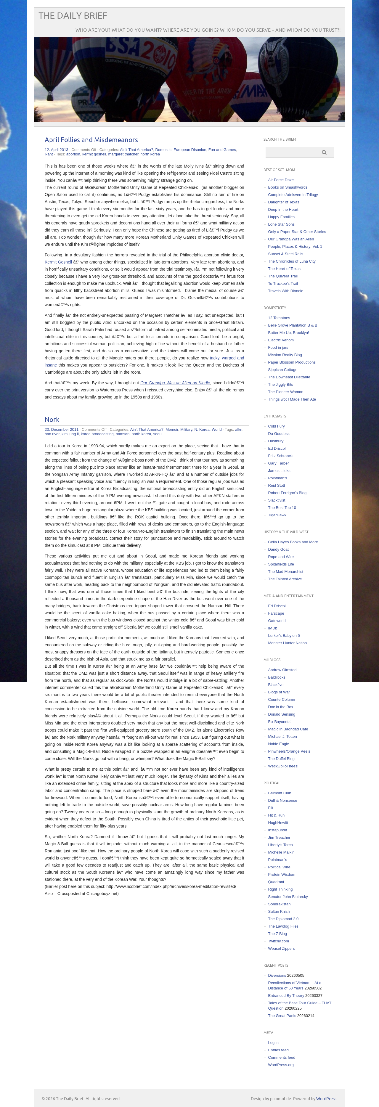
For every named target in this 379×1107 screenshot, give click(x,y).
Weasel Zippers (281, 948)
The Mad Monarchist (285, 571)
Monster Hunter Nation (287, 643)
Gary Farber (278, 463)
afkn (239, 429)
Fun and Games (222, 149)
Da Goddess (279, 433)
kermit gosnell (94, 154)
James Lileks (279, 470)
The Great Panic (282, 1015)
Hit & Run (276, 815)
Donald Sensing (282, 714)
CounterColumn (281, 699)
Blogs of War (279, 692)
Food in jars (278, 347)
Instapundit (277, 830)
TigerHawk (277, 515)
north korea (150, 154)
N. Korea (201, 429)
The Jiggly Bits (280, 384)
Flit (270, 808)
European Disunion (190, 149)
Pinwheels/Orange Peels (289, 751)
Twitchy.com (278, 941)
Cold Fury (276, 426)
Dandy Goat (278, 549)
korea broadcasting (97, 434)
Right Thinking (280, 889)
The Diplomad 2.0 (283, 919)
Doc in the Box (280, 707)
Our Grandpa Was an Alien (291, 239)
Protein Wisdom (282, 874)
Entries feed (278, 1050)
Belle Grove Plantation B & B (292, 325)
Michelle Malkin (281, 852)
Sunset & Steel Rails (285, 254)
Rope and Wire (281, 557)
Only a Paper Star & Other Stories (297, 231)
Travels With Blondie (285, 291)
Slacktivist (276, 500)
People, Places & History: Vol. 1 (295, 246)
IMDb (272, 628)
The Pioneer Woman (285, 392)
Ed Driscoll (277, 448)
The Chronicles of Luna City (292, 261)
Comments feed (282, 1057)
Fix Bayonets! (280, 721)
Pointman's (277, 478)
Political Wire (279, 867)
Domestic (163, 149)
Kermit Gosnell (58, 262)
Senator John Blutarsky (288, 896)
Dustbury (276, 441)
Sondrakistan (279, 904)
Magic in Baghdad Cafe (288, 729)
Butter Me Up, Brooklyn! (288, 332)
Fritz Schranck (280, 456)
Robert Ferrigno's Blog (287, 493)
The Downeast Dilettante (289, 377)
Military (186, 429)
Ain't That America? (136, 149)
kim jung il (70, 434)
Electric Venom (281, 340)
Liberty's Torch (280, 845)
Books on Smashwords (288, 187)
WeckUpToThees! (283, 766)
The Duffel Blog (281, 758)
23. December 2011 (61, 429)
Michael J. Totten (282, 736)
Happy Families (281, 217)
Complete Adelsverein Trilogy (293, 194)
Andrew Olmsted (282, 670)
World (217, 429)
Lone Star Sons (281, 224)
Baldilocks (277, 677)
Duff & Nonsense (282, 800)
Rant (49, 154)
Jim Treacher (279, 837)
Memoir (172, 429)
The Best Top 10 (282, 507)
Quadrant (276, 882)
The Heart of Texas (284, 268)
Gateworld (277, 620)
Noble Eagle (278, 744)
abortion (73, 154)
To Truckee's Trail (283, 283)
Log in (273, 1042)
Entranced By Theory (286, 995)
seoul (157, 434)
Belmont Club (279, 793)
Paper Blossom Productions (292, 362)
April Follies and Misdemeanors (91, 140)
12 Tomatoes (279, 318)
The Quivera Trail (283, 276)
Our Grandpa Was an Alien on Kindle (175, 382)
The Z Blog (277, 933)
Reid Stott (276, 485)
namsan (122, 434)
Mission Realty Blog (285, 355)
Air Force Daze (281, 180)
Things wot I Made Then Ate (292, 399)
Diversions (277, 975)
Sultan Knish (279, 911)
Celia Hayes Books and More (293, 542)
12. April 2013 (56, 149)
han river (52, 434)
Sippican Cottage (283, 369)
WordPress (326, 1099)
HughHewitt (278, 822)
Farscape (276, 613)
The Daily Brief (72, 15)
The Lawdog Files (283, 926)
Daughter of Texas (283, 202)
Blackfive (276, 684)
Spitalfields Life (281, 564)
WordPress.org (281, 1065)
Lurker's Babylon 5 (284, 635)
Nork (52, 420)
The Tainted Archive (285, 579)
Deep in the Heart (283, 209)
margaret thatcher (123, 154)
